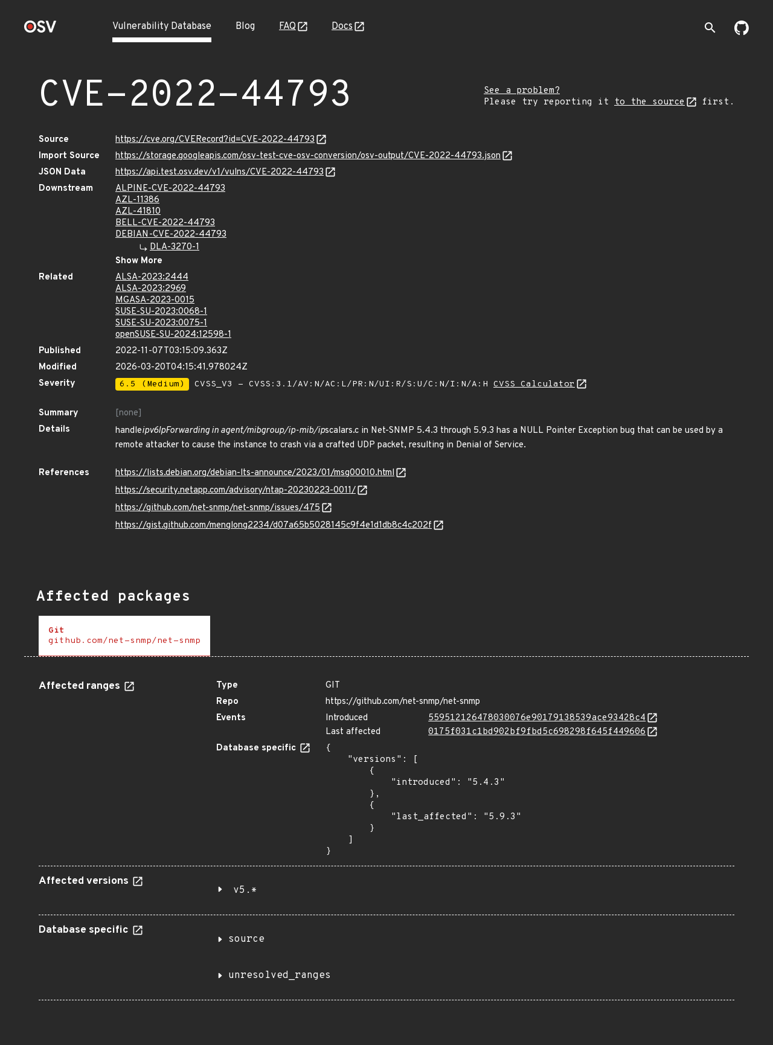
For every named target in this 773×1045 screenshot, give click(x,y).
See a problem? (522, 91)
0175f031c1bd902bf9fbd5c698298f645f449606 (537, 732)
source (246, 939)
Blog (245, 27)
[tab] (124, 636)
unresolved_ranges (279, 976)
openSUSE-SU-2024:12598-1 (173, 334)
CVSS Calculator (534, 384)
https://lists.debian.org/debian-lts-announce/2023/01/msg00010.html (254, 473)
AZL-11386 (137, 200)
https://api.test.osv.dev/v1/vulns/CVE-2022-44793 (219, 172)
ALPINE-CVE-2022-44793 (170, 188)
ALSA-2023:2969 (150, 289)
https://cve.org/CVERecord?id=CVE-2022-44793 (215, 139)
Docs (342, 27)
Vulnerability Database (161, 27)
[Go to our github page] (741, 33)
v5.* (245, 890)
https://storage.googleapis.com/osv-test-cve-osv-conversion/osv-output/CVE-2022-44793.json (308, 156)
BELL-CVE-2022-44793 (165, 223)
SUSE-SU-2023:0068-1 (161, 312)
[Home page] (40, 30)
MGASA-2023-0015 (154, 300)
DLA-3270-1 (174, 247)
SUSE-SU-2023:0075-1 (161, 323)
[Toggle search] (710, 28)
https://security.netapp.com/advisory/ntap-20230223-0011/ (235, 490)
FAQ (287, 27)
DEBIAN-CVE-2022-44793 (170, 234)
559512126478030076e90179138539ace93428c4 (537, 718)
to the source (649, 102)
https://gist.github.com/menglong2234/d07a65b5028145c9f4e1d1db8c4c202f (273, 525)
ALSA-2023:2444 (151, 277)
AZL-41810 (138, 211)
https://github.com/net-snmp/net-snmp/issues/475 (217, 508)
